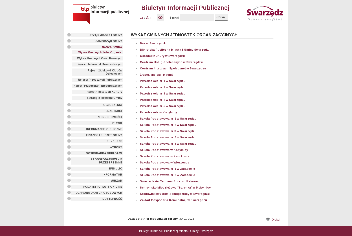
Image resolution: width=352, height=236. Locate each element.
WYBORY (116, 147)
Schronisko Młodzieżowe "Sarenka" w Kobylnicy (175, 187)
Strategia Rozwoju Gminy (104, 97)
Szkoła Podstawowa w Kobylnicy (164, 150)
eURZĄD (116, 180)
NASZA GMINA (112, 47)
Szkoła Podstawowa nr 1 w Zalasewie (167, 168)
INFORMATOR (112, 174)
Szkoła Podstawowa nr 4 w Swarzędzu (168, 137)
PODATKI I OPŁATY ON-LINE (102, 186)
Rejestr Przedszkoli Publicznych (100, 79)
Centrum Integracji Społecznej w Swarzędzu (173, 68)
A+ (148, 17)
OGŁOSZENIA (112, 105)
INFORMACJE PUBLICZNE (104, 129)
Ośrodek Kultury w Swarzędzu (162, 56)
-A (141, 18)
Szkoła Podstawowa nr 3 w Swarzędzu (168, 131)
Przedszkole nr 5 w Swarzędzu (162, 106)
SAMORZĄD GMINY (108, 41)
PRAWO (117, 123)
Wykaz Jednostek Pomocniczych (100, 64)
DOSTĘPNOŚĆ (112, 198)
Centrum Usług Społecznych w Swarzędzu (171, 62)
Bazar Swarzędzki (153, 43)
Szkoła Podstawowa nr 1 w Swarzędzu (168, 118)
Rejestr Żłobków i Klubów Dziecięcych (105, 72)
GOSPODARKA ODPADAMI (104, 153)
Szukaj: (174, 17)
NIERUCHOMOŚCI (110, 117)
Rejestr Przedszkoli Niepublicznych (97, 85)
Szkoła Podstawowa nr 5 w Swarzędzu (168, 143)
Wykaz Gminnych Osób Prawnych (99, 58)
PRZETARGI (114, 111)
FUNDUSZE (114, 141)
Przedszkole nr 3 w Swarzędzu (162, 93)
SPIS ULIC (115, 168)
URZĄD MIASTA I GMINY (105, 35)
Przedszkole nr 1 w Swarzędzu (162, 81)
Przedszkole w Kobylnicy (158, 112)
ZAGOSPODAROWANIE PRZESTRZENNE (106, 161)
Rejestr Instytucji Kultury (104, 91)
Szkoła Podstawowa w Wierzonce (164, 162)
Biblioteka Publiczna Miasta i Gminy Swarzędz (174, 49)
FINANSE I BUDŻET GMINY (104, 135)
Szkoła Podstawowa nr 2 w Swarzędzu (168, 125)
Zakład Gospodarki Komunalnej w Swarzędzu (173, 200)
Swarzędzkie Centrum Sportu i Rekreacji (170, 181)
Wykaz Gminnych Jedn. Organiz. (100, 52)
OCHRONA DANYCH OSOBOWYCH (98, 192)
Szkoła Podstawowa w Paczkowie (164, 156)
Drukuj (273, 219)
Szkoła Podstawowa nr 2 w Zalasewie (167, 175)
